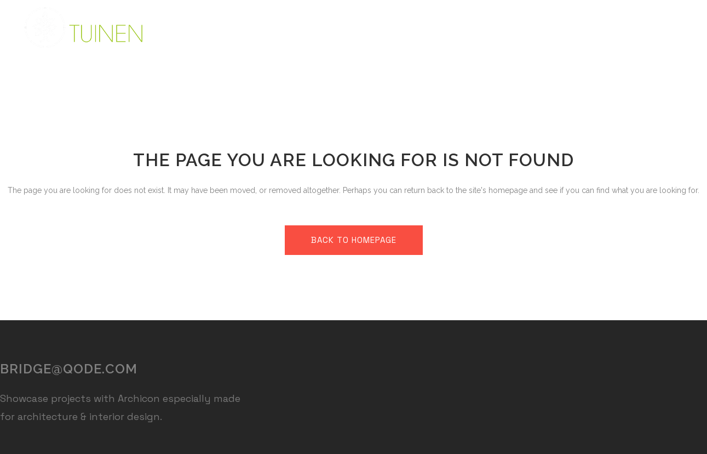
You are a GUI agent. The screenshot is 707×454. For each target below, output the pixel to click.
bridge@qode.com (68, 369)
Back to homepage (353, 240)
